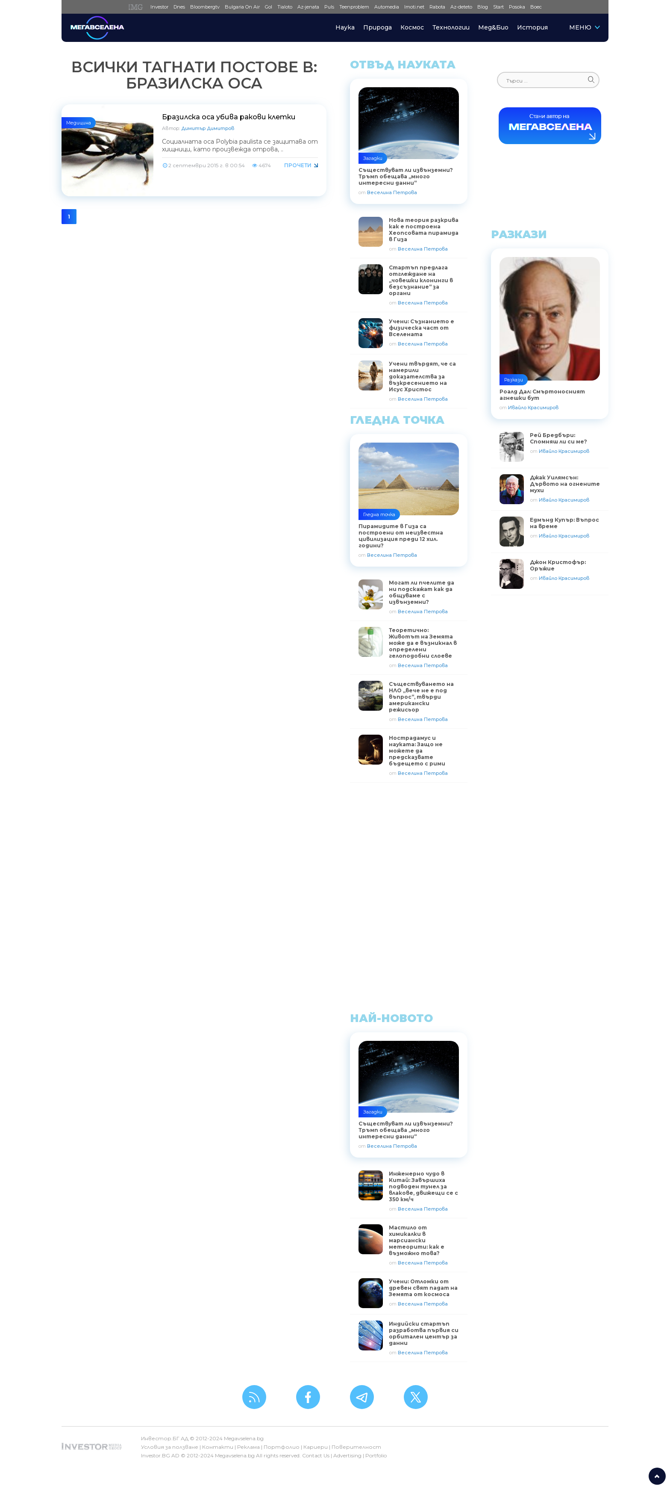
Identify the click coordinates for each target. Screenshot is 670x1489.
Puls (329, 7)
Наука (345, 27)
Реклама (248, 1447)
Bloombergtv (205, 7)
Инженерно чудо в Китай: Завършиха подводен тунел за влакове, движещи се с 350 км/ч (423, 1186)
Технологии (451, 27)
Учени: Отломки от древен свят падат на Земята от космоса (423, 1287)
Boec (536, 7)
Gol (268, 7)
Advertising (347, 1455)
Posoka (517, 7)
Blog (482, 7)
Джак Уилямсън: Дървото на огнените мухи (565, 483)
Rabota (437, 7)
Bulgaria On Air (242, 7)
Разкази (513, 380)
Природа (377, 27)
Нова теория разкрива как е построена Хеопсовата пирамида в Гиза (423, 229)
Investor (159, 7)
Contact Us (315, 1455)
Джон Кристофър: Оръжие (558, 565)
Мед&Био (493, 27)
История (532, 27)
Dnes (179, 7)
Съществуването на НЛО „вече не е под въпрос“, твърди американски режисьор (421, 697)
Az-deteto (461, 7)
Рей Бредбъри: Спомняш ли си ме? (558, 438)
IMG (137, 7)
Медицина (78, 123)
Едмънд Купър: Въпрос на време (564, 523)
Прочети (297, 165)
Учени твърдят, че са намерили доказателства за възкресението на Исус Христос (422, 376)
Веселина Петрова (392, 192)
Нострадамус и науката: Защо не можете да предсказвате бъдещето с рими (417, 751)
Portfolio (376, 1455)
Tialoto (284, 7)
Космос (412, 27)
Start (498, 7)
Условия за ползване (169, 1447)
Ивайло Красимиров (533, 408)
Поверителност (356, 1447)
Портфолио (282, 1447)
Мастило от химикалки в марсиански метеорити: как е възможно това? (416, 1240)
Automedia (386, 7)
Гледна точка (379, 514)
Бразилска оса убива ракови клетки (229, 117)
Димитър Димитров (207, 128)
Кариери (315, 1447)
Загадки (372, 158)
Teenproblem (354, 7)
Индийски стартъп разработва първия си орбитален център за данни (423, 1333)
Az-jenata (308, 7)
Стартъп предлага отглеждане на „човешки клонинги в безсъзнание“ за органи (421, 280)
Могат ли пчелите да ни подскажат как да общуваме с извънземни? (421, 592)
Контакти (217, 1447)
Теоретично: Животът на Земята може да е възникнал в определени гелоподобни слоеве (423, 643)
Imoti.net (414, 7)
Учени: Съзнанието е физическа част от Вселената (421, 327)
